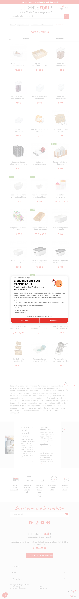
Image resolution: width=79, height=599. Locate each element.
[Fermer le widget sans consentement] (22, 278)
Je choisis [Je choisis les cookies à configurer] (25, 320)
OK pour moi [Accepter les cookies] (53, 320)
